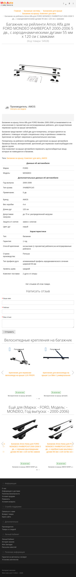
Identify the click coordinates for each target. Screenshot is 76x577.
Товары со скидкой (9, 529)
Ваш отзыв (7, 317)
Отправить (9, 332)
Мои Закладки (7, 544)
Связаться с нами (8, 511)
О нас (4, 488)
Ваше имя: (7, 298)
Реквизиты (6, 499)
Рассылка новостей (9, 547)
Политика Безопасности (11, 494)
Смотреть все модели (18, 109)
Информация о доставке (11, 491)
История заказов (8, 542)
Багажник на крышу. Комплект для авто (24, 158)
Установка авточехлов (10, 560)
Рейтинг (6, 307)
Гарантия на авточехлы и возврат (14, 557)
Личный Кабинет (8, 539)
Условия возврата (8, 502)
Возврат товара (8, 514)
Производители (7, 527)
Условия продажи (8, 496)
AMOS (44, 158)
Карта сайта (6, 517)
